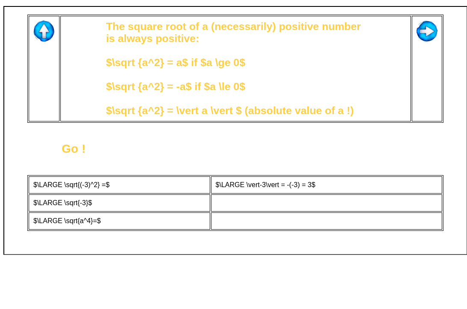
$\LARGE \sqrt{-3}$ (62, 202)
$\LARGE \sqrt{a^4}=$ (67, 220)
